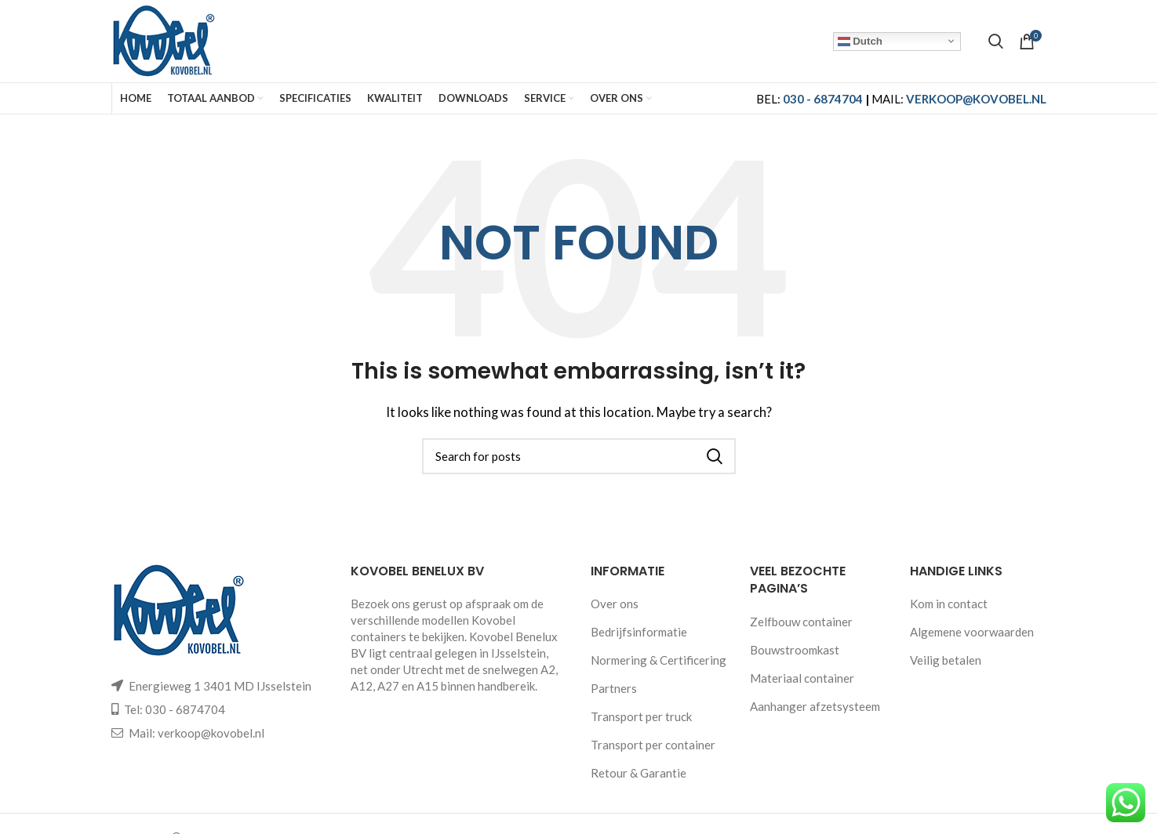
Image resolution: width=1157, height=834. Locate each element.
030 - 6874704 (823, 99)
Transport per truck (641, 716)
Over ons (615, 603)
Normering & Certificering (658, 660)
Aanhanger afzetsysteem (815, 706)
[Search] (996, 41)
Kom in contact (949, 603)
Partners (614, 688)
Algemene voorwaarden (972, 632)
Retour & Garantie (638, 773)
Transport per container (653, 745)
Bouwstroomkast (794, 650)
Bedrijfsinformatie (639, 632)
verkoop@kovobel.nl (211, 733)
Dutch (860, 40)
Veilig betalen (945, 660)
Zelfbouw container (801, 622)
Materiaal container (802, 678)
